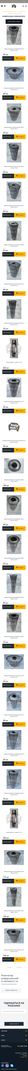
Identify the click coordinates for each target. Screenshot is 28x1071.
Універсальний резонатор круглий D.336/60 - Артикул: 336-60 (14, 559)
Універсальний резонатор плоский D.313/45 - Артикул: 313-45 (14, 676)
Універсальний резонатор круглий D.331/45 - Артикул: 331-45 (14, 402)
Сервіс (14, 1035)
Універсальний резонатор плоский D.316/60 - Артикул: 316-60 (14, 872)
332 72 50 (22, 1046)
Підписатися (14, 1024)
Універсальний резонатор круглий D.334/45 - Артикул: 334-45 (14, 323)
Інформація (14, 1031)
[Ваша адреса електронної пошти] (14, 1011)
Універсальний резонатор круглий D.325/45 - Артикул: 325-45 (14, 715)
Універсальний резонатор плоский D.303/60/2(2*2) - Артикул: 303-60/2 (14, 441)
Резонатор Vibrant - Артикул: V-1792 (14, 832)
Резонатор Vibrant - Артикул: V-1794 (14, 362)
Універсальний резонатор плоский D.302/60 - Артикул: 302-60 (14, 245)
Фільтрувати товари (14, 21)
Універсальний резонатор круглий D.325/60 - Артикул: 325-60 (14, 519)
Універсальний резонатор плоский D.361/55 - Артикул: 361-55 (14, 88)
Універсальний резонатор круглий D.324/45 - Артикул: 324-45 (14, 794)
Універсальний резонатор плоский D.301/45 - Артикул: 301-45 (14, 284)
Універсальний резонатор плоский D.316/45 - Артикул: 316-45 (14, 911)
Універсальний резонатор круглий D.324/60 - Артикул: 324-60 (14, 754)
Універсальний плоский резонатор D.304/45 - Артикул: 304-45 (14, 128)
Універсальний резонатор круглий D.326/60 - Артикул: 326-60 (14, 480)
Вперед (19, 967)
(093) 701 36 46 (5, 1)
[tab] (14, 1031)
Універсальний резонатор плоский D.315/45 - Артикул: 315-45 (14, 950)
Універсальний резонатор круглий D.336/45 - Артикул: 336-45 (14, 598)
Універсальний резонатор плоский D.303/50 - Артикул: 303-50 (14, 206)
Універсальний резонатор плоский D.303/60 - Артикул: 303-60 (14, 167)
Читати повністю (11, 990)
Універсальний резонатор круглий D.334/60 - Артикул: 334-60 (14, 637)
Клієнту (14, 1040)
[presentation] (14, 1018)
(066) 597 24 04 (15, 1)
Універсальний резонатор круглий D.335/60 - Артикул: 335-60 (14, 49)
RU (24, 1)
